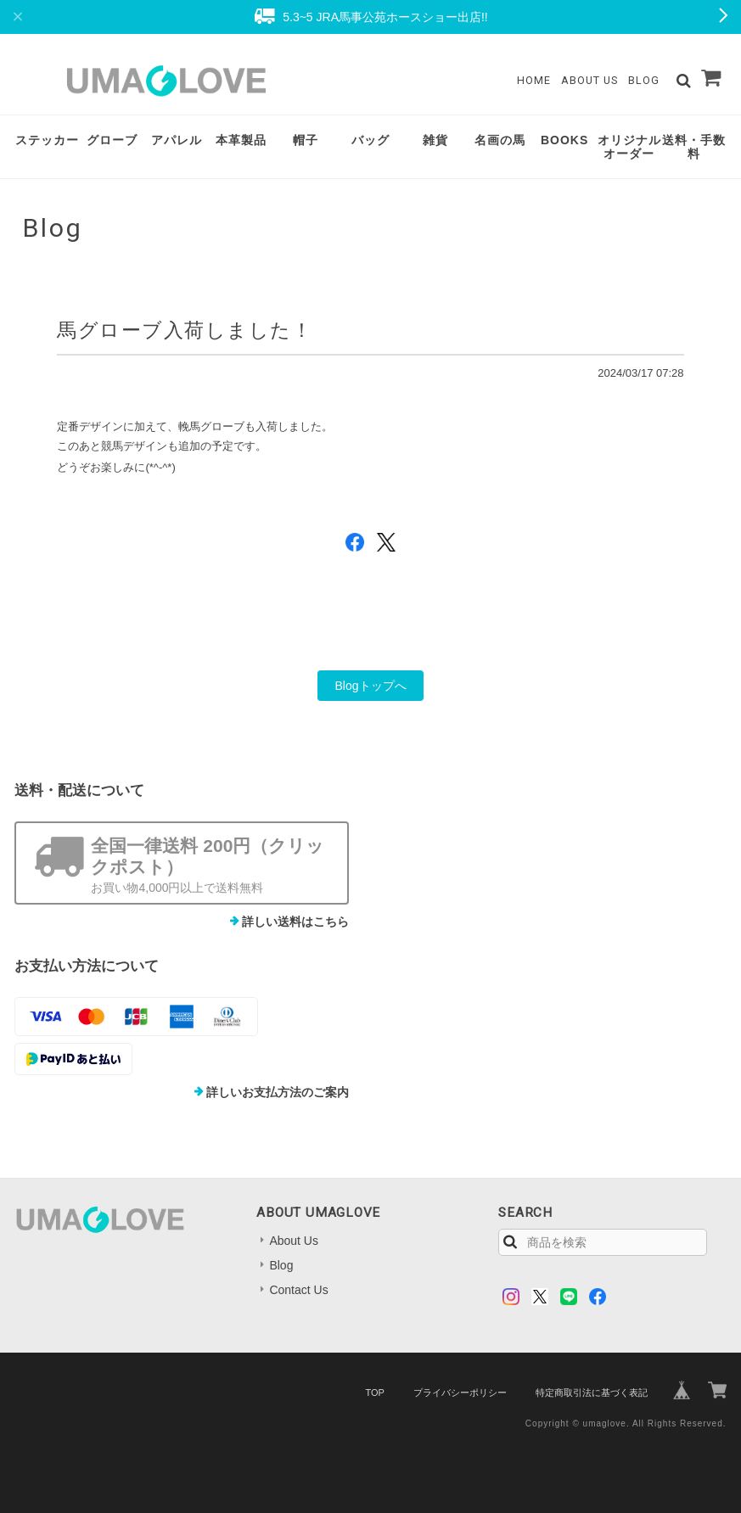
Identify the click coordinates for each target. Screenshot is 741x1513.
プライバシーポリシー (460, 1392)
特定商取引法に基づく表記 (592, 1392)
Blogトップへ (370, 685)
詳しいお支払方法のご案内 (277, 1092)
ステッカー (47, 140)
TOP (374, 1392)
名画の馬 (499, 140)
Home (534, 80)
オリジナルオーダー (629, 147)
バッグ (370, 140)
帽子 (305, 140)
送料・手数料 (694, 147)
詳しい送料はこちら (295, 921)
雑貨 (435, 140)
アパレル (176, 140)
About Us (589, 80)
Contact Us (298, 1290)
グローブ (112, 140)
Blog (644, 80)
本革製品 (241, 140)
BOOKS (564, 140)
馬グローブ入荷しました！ (184, 330)
